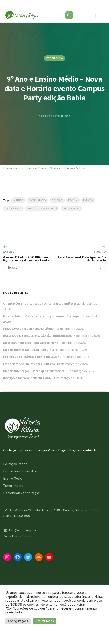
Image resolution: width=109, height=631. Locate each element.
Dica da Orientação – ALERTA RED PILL (28, 350)
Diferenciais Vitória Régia (21, 493)
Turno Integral (13, 485)
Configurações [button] (18, 621)
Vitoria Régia (54, 58)
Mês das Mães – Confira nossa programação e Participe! (41, 316)
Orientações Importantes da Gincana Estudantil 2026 (39, 303)
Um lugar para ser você (42, 208)
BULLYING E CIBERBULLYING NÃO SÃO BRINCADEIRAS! (37, 336)
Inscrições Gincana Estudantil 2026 (26, 378)
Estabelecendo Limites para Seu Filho (29, 364)
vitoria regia (71, 208)
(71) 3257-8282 (17, 536)
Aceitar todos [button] (45, 621)
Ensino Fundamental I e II (21, 471)
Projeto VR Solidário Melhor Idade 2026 (30, 357)
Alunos (18, 200)
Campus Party (37, 200)
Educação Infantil (16, 464)
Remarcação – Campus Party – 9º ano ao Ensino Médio (44, 168)
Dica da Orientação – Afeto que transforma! (33, 371)
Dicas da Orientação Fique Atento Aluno (30, 343)
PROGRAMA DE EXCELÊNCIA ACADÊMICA (28, 329)
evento (88, 200)
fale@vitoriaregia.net (21, 530)
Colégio (57, 200)
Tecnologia (13, 208)
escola (73, 200)
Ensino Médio (12, 478)
